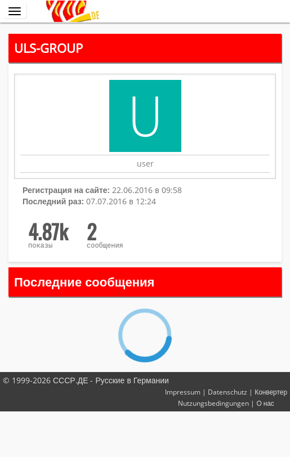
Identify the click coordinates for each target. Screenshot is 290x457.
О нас (265, 402)
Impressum (182, 391)
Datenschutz (227, 391)
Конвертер (271, 391)
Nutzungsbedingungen (213, 402)
